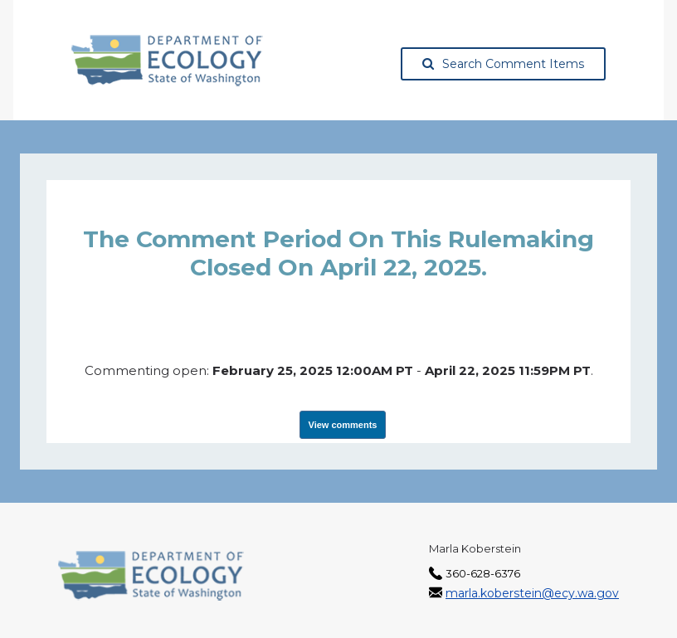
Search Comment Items (503, 63)
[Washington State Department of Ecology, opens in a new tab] (167, 60)
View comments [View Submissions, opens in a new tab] (343, 425)
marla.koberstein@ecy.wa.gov (532, 593)
